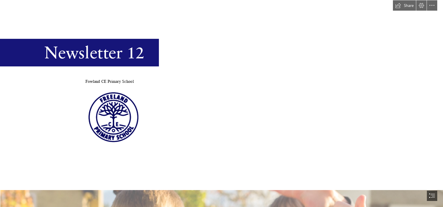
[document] (221, 103)
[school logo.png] (113, 116)
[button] (404, 5)
